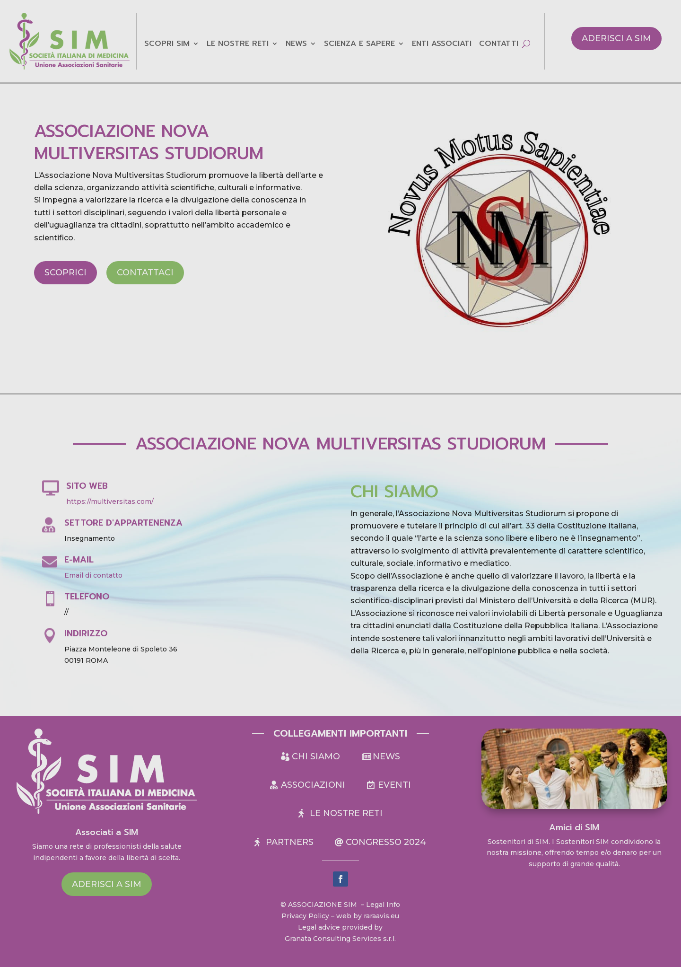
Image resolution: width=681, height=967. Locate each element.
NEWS (296, 44)
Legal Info (383, 904)
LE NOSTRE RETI (238, 44)
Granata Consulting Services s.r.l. (340, 938)
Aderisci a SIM (616, 38)
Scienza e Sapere (359, 44)
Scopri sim (167, 44)
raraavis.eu (381, 916)
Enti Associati (441, 44)
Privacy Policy (305, 916)
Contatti (498, 44)
